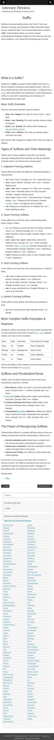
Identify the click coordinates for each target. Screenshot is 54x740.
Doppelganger (32, 583)
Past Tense (10, 396)
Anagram (30, 533)
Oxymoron (7, 652)
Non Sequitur (32, 647)
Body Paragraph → (45, 486)
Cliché (29, 564)
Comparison (8, 569)
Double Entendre (9, 586)
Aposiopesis (32, 547)
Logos (5, 633)
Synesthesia (8, 705)
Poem (5, 672)
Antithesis (31, 545)
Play (3, 359)
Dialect (5, 578)
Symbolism (7, 702)
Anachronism (8, 533)
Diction (5, 581)
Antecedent (31, 542)
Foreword (31, 605)
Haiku (29, 608)
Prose (29, 677)
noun (37, 333)
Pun (28, 680)
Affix (7, 478)
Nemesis (6, 647)
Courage (8, 203)
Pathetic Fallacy (33, 661)
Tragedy (30, 713)
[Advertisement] (26, 57)
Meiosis (30, 633)
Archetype (7, 553)
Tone (5, 713)
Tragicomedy (8, 716)
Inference (6, 622)
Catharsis (31, 561)
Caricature (7, 561)
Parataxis (31, 658)
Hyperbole (7, 616)
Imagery (6, 619)
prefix (3, 93)
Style (5, 697)
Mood (5, 641)
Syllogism (31, 699)
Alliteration (31, 528)
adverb (21, 129)
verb (41, 333)
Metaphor (31, 636)
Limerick (6, 630)
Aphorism (7, 547)
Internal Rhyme (9, 625)
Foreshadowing (9, 605)
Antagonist (7, 542)
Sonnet (30, 694)
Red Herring (8, 683)
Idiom (29, 616)
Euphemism (32, 594)
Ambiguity (31, 531)
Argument (31, 553)
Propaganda (8, 677)
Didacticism (31, 581)
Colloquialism (32, 567)
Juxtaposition (32, 628)
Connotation (8, 572)
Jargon (5, 628)
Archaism (31, 550)
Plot (4, 669)
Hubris (5, 614)
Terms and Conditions (32, 738)
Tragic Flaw (31, 716)
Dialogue (30, 578)
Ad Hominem (8, 525)
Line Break (31, 630)
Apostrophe (7, 550)
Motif (29, 641)
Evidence (6, 597)
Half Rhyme (7, 611)
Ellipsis (30, 586)
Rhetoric (6, 686)
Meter (5, 639)
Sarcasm (30, 688)
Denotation (7, 575)
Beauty (23, 285)
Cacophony (7, 558)
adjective (8, 129)
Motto (5, 644)
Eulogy (5, 594)
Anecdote (31, 539)
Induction (30, 619)
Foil (28, 603)
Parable (6, 655)
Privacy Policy (19, 738)
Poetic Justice (32, 672)
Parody (6, 661)
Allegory (6, 528)
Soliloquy (6, 694)
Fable (5, 600)
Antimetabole (8, 545)
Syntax (5, 708)
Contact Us (45, 736)
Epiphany (6, 589)
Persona (6, 666)
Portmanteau (32, 675)
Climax (5, 567)
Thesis (29, 711)
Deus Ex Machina (34, 575)
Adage (29, 525)
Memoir (6, 636)
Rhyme (30, 686)
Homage (30, 611)
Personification (33, 666)
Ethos (29, 592)
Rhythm (6, 688)
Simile (29, 691)
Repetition (31, 683)
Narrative (30, 644)
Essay (5, 592)
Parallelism (7, 658)
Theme (6, 711)
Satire (5, 691)
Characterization (9, 564)
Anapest (30, 536)
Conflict (30, 569)
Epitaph (30, 589)
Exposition (31, 597)
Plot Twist (31, 669)
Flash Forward (8, 603)
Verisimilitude (8, 722)
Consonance (32, 572)
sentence (26, 368)
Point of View (8, 675)
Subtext (30, 697)
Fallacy (30, 600)
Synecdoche (32, 702)
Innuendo (31, 622)
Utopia (29, 719)
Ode (4, 650)
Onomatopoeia (33, 650)
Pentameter (31, 664)
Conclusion (24, 246)
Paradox (30, 655)
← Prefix (5, 486)
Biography (31, 556)
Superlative (21, 411)
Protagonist (7, 680)
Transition (7, 719)
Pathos (6, 664)
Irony (29, 625)
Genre (5, 608)
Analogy (6, 536)
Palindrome (31, 652)
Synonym (31, 705)
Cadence (30, 558)
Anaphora (7, 539)
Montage (30, 639)
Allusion (6, 531)
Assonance (7, 556)
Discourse (7, 583)
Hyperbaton (31, 614)
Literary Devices (16, 8)
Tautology (31, 708)
